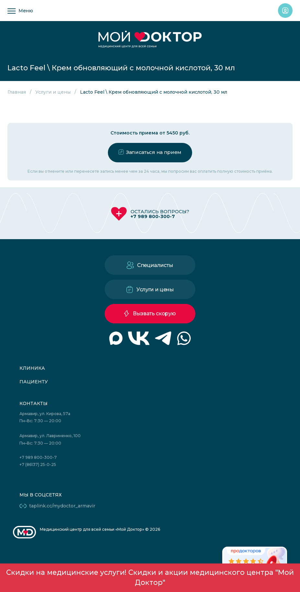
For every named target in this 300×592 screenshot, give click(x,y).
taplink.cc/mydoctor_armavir (62, 506)
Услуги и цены (53, 92)
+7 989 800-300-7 (153, 216)
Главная (16, 92)
